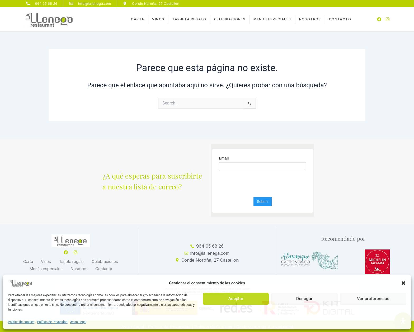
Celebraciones (230, 19)
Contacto (340, 19)
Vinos (158, 19)
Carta (137, 19)
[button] (403, 283)
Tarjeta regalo (189, 19)
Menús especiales (272, 19)
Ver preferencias (373, 298)
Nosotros (310, 19)
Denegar (304, 298)
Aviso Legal (78, 322)
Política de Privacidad (52, 322)
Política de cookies (21, 322)
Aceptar (235, 298)
